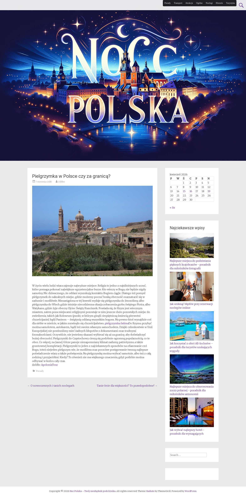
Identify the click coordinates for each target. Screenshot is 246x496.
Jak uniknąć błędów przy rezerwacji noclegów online (192, 304)
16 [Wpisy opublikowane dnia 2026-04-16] (191, 191)
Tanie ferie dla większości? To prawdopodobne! (127, 385)
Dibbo (61, 181)
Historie (219, 3)
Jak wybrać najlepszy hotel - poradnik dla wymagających (192, 430)
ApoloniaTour (49, 364)
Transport (178, 3)
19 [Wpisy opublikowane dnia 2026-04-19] (209, 191)
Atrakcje (189, 3)
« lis (172, 207)
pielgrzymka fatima (116, 323)
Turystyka (230, 3)
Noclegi (209, 3)
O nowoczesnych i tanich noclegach (50, 385)
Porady (167, 3)
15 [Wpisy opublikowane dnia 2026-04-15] (184, 191)
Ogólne (199, 3)
